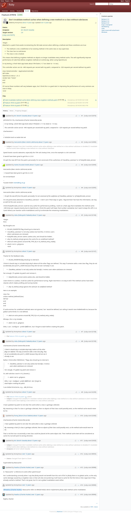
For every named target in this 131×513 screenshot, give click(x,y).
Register (127, 1)
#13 (81, 467)
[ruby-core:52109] (90, 341)
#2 (82, 142)
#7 (82, 332)
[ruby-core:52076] (90, 116)
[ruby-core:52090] (90, 142)
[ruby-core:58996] (90, 494)
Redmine (59, 511)
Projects (7, 1)
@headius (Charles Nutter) (12, 490)
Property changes (21, 111)
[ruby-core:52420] (90, 440)
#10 (81, 416)
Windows (104, 32)
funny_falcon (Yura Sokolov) (23, 416)
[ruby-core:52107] (90, 251)
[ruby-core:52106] (90, 215)
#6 (82, 251)
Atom (96, 507)
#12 (81, 454)
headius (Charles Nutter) (22, 467)
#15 (81, 494)
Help (11, 1)
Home (2, 1)
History (5, 111)
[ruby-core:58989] (90, 485)
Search (92, 4)
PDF (92, 507)
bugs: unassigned (107, 25)
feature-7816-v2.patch (17, 336)
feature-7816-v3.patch (17, 397)
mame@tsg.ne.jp (19, 183)
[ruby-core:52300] (90, 416)
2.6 (22, 32)
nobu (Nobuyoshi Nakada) (23, 215)
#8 (82, 341)
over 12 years (45, 22)
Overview (5, 11)
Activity (12, 11)
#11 (81, 440)
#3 (82, 165)
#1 (82, 116)
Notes (11, 111)
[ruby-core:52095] (90, 188)
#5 (82, 215)
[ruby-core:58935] (90, 454)
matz (103, 28)
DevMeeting (105, 26)
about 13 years (27, 22)
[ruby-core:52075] (9, 35)
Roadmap (20, 11)
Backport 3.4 (105, 21)
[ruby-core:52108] (90, 332)
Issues (27, 11)
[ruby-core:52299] (90, 392)
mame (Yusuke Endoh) (21, 165)
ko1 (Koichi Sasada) (27, 30)
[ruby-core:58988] (90, 467)
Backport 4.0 (105, 23)
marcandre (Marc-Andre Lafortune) (26, 142)
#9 (82, 392)
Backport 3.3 (105, 19)
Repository (35, 11)
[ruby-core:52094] (90, 165)
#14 (81, 485)
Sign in (122, 1)
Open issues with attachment (110, 30)
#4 (82, 188)
